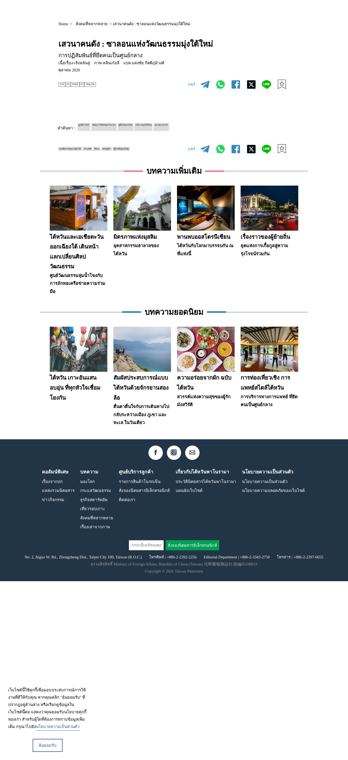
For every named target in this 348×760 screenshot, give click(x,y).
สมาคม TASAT (238, 127)
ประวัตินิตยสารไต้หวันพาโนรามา (206, 660)
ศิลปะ (130, 147)
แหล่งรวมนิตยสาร (215, 9)
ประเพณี (113, 147)
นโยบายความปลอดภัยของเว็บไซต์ (273, 669)
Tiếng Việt (116, 84)
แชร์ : (192, 84)
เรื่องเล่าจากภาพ (95, 705)
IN (101, 84)
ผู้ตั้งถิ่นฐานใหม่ (170, 127)
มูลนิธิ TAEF (90, 127)
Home (63, 24)
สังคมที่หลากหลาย (92, 24)
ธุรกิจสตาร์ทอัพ (93, 678)
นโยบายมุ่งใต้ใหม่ (204, 127)
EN (75, 84)
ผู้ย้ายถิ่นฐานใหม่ (74, 157)
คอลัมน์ (248, 9)
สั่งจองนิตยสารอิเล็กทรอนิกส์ (144, 669)
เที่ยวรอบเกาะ (92, 687)
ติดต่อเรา (127, 678)
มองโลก (87, 660)
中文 (65, 84)
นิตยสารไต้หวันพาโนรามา (128, 127)
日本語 (88, 84)
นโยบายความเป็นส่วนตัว (265, 660)
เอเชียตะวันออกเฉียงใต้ (80, 147)
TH (272, 10)
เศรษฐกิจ (148, 147)
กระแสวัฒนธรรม (95, 669)
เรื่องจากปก (52, 660)
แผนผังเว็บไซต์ (189, 669)
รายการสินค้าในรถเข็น (140, 660)
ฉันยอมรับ (48, 745)
